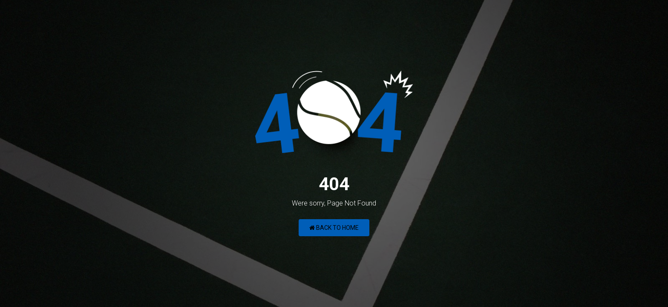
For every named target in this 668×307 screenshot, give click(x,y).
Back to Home (334, 227)
